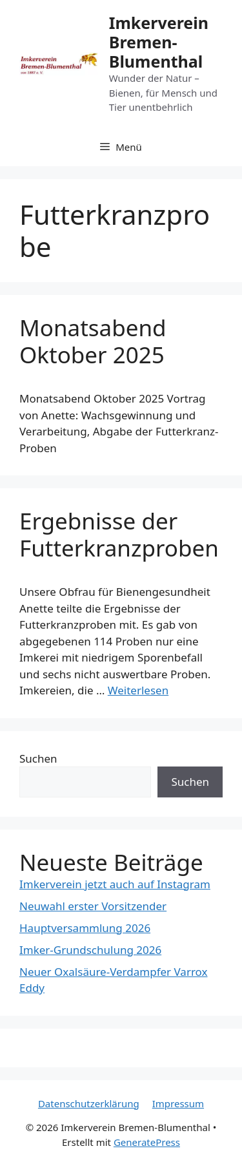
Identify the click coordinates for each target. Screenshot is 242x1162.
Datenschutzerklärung (88, 1103)
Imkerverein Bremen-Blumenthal (158, 42)
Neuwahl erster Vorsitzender (92, 906)
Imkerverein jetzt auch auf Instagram (114, 884)
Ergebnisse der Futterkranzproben (119, 534)
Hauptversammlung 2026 (84, 927)
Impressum (178, 1103)
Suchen (38, 758)
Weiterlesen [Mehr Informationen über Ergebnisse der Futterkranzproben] (138, 690)
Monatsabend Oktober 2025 (92, 341)
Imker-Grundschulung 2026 (90, 949)
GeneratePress (147, 1142)
